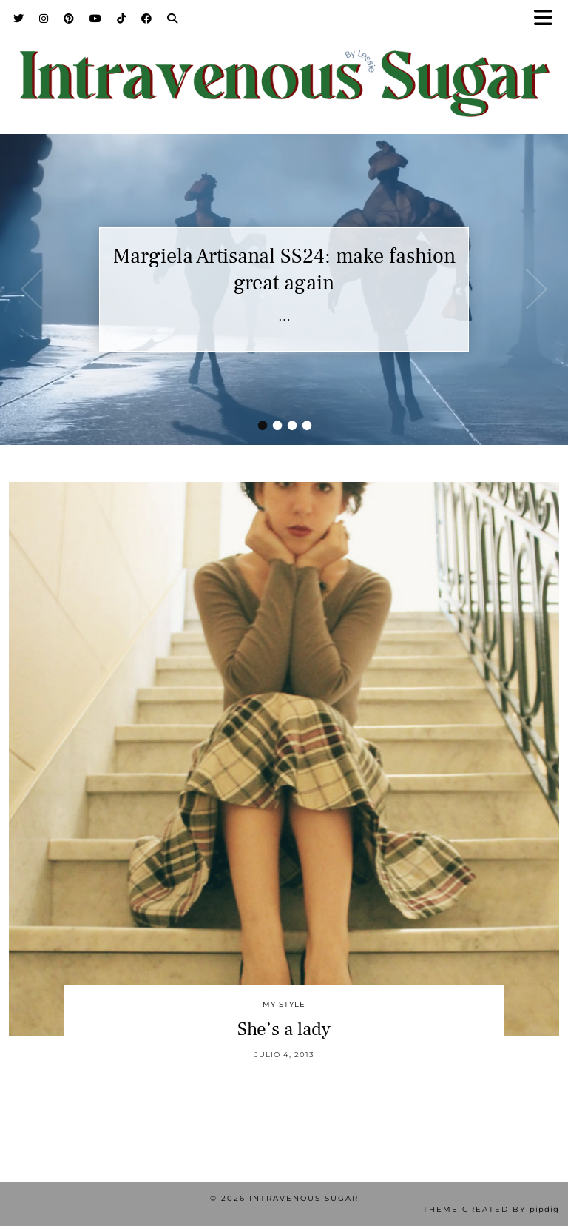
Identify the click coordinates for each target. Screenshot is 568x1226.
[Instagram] (44, 18)
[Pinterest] (69, 18)
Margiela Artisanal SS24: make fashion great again (284, 269)
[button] (548, 19)
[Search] (172, 18)
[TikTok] (121, 18)
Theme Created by (491, 1209)
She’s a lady (284, 1029)
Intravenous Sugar (304, 1198)
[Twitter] (18, 18)
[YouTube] (95, 18)
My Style (284, 1004)
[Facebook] (146, 18)
